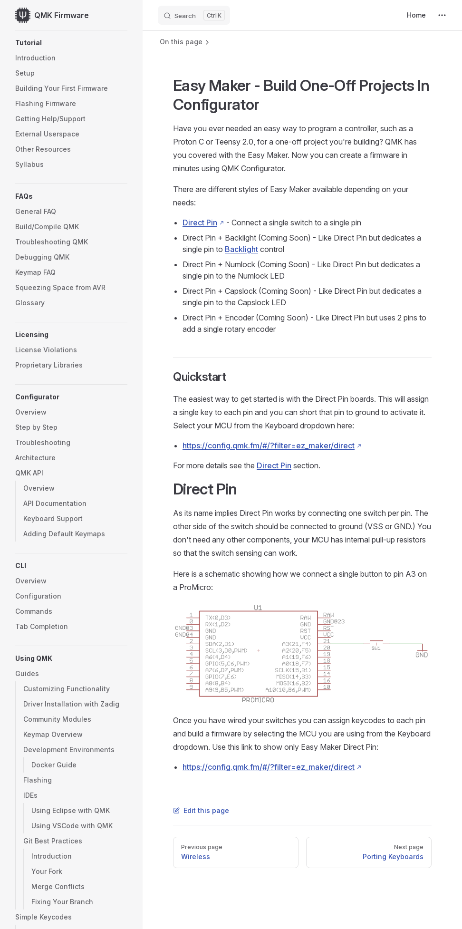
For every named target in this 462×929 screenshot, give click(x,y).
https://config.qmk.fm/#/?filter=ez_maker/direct (269, 445)
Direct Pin (200, 222)
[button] (71, 42)
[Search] (194, 15)
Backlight (241, 249)
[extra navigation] (442, 15)
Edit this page (201, 810)
